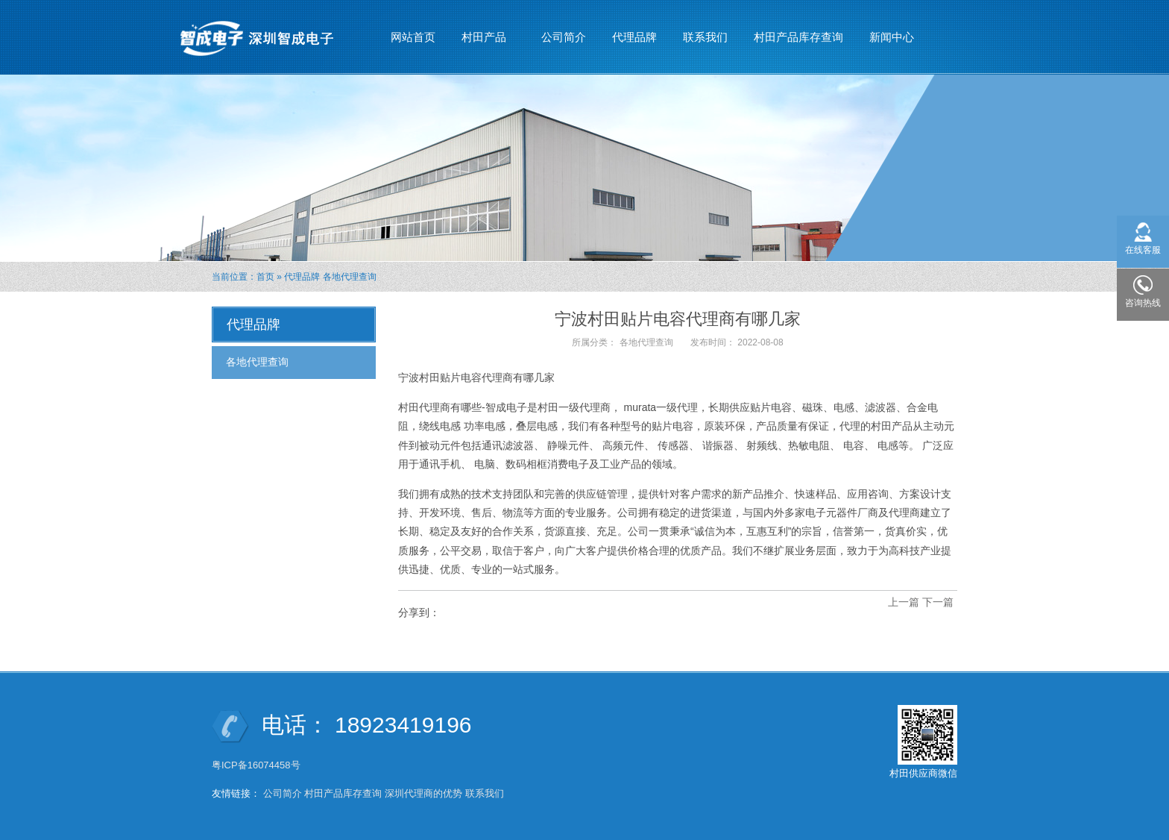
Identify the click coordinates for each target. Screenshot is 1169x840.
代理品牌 (634, 37)
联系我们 (705, 37)
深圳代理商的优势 (423, 793)
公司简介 (563, 37)
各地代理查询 (349, 277)
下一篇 (938, 602)
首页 (265, 277)
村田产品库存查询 (798, 37)
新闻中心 (892, 30)
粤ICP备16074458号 (257, 765)
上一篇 (903, 602)
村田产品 (484, 30)
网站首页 (413, 37)
